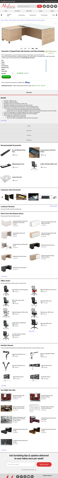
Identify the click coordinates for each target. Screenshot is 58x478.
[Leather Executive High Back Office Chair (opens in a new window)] (6, 329)
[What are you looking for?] (28, 6)
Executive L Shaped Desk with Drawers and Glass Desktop (32, 20)
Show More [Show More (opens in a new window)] (4, 276)
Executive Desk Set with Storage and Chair (18, 396)
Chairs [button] (3, 69)
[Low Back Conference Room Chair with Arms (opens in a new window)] (6, 340)
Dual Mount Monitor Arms (18, 365)
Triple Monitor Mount (46, 365)
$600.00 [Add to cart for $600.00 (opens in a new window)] (44, 367)
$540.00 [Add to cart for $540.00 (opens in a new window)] (15, 326)
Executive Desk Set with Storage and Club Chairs (18, 407)
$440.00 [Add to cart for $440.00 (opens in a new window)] (15, 337)
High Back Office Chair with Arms (48, 289)
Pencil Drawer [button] (5, 65)
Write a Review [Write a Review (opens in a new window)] (53, 206)
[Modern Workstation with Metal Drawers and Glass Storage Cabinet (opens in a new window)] (6, 423)
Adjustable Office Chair (46, 301)
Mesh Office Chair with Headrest (20, 289)
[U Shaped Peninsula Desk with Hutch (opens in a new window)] (6, 250)
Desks (6, 11)
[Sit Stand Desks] (38, 16)
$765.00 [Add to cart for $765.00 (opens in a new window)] (15, 291)
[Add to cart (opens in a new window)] (15, 155)
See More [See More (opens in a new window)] (4, 385)
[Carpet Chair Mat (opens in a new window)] (5, 182)
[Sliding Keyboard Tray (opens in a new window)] (5, 167)
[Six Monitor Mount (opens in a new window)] (34, 381)
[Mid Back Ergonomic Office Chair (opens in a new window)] (6, 318)
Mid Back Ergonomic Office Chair (20, 312)
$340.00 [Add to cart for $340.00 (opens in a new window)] (15, 367)
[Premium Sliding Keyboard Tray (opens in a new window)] (45, 199)
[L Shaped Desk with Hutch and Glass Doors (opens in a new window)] (34, 423)
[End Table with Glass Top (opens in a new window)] (9, 201)
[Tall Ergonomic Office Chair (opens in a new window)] (34, 318)
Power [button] (3, 64)
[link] (55, 6)
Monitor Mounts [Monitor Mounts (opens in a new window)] (7, 345)
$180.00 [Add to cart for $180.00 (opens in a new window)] (15, 356)
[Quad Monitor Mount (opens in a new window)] (6, 381)
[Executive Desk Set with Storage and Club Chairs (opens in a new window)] (6, 411)
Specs (29, 126)
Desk (18, 20)
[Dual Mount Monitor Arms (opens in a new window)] (6, 371)
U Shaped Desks (9, 15)
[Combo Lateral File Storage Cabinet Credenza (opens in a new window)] (34, 261)
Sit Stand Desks (44, 15)
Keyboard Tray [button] (5, 67)
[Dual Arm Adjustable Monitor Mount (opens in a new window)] (34, 360)
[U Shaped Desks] (4, 16)
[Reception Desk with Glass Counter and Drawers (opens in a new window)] (34, 412)
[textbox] (20, 464)
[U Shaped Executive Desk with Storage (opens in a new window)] (6, 434)
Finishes (29, 135)
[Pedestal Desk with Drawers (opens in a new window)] (34, 249)
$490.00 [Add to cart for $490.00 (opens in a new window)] (15, 314)
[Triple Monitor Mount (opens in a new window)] (34, 369)
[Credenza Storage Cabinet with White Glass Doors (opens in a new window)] (34, 227)
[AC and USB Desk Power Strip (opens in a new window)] (5, 156)
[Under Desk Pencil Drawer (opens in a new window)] (21, 199)
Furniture (6, 20)
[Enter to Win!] (48, 7)
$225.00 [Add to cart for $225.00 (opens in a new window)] (43, 325)
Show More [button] (32, 331)
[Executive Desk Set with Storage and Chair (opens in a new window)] (6, 401)
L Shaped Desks (21, 15)
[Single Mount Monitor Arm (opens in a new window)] (6, 360)
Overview (29, 92)
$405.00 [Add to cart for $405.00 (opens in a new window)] (15, 303)
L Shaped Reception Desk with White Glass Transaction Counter (20, 222)
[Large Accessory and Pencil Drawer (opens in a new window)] (34, 157)
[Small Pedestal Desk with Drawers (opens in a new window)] (6, 239)
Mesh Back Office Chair (46, 323)
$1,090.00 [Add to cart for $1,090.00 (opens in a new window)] (16, 378)
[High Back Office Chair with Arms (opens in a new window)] (34, 295)
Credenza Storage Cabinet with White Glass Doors (48, 222)
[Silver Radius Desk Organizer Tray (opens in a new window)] (33, 200)
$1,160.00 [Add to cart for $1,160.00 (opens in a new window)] (44, 303)
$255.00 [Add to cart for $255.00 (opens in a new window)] (43, 357)
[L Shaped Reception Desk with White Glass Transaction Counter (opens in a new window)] (6, 226)
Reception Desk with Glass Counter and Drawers (47, 407)
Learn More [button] (3, 120)
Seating (40, 11)
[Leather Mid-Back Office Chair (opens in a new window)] (34, 170)
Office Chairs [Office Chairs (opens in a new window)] (5, 281)
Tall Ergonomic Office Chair (46, 312)
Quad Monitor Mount (18, 376)
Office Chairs (29, 11)
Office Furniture (12, 20)
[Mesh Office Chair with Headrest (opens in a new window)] (6, 295)
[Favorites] (51, 7)
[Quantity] (14, 73)
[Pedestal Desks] (27, 16)
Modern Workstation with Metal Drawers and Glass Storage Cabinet (19, 419)
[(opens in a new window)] (50, 51)
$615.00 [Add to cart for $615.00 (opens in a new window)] (43, 291)
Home (2, 20)
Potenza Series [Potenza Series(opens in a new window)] (51, 53)
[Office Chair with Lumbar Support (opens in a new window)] (6, 306)
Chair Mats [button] (4, 71)
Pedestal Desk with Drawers (48, 245)
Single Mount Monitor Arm (18, 354)
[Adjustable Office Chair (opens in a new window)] (34, 306)
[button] (39, 6)
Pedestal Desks (33, 15)
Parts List (29, 130)
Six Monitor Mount (45, 376)
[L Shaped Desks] (16, 16)
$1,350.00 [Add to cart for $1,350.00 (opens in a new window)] (44, 378)
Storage (52, 11)
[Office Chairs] (50, 16)
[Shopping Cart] (55, 6)
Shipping (29, 140)
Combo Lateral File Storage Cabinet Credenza (47, 256)
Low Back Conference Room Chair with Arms (19, 334)
